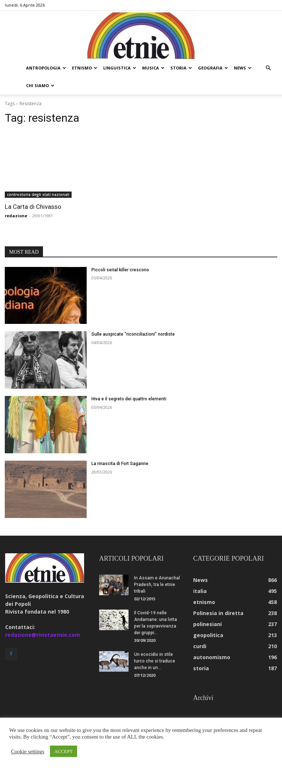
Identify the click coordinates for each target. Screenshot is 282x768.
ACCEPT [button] (63, 751)
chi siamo (40, 85)
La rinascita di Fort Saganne (119, 463)
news (243, 68)
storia (181, 68)
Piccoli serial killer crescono (120, 269)
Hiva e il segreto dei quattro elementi (128, 398)
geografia (213, 68)
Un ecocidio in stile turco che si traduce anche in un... (154, 661)
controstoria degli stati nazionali (38, 194)
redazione (16, 215)
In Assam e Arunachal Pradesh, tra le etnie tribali (157, 584)
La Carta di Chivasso (33, 206)
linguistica (119, 68)
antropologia (46, 68)
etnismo (84, 68)
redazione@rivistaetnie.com (42, 634)
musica (153, 68)
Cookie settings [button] (27, 751)
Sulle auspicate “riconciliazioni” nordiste (133, 334)
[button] (268, 68)
